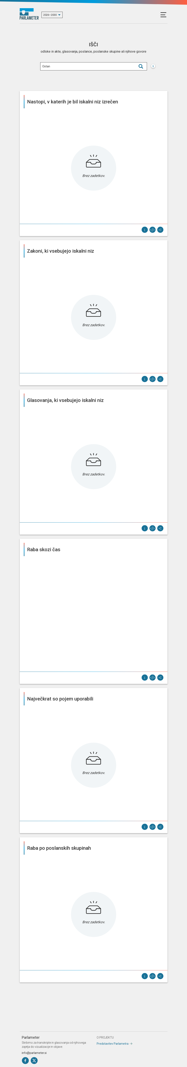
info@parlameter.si (34, 1053)
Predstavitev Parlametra (112, 1043)
